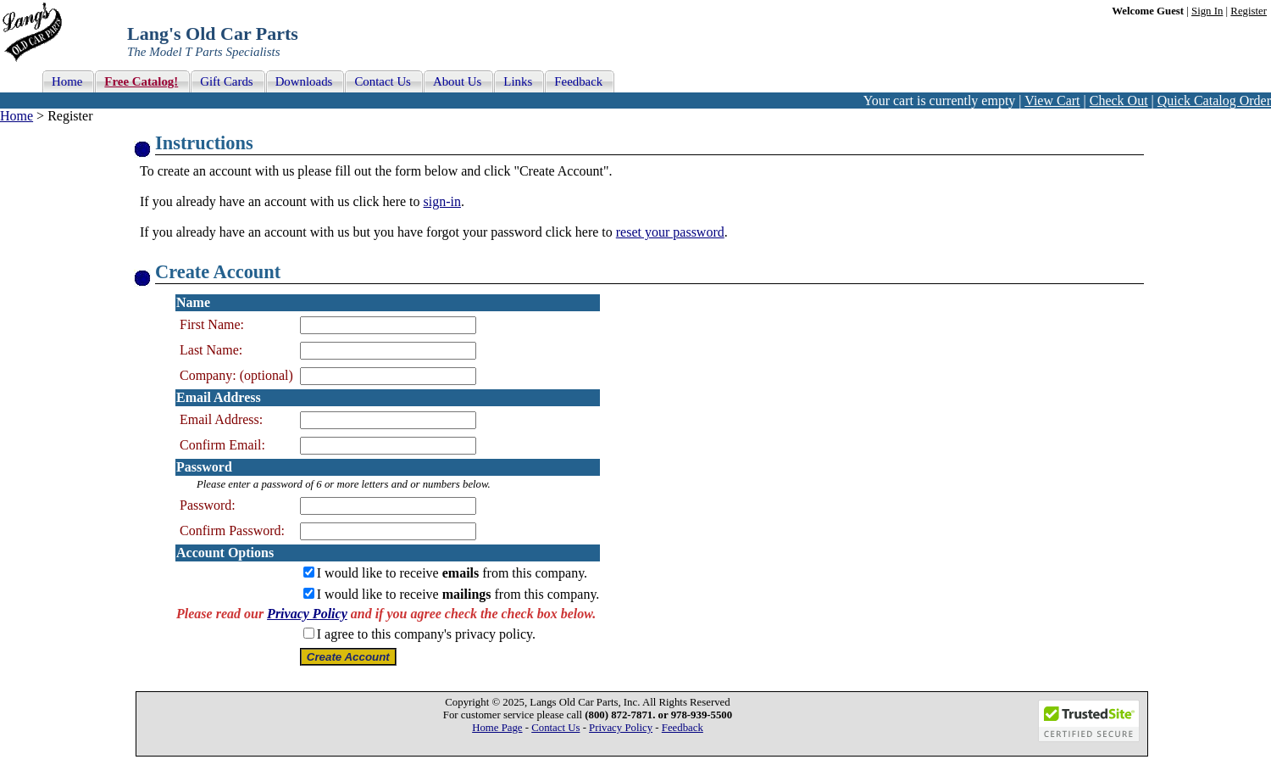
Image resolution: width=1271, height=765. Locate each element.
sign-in (442, 201)
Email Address (218, 397)
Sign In (1207, 11)
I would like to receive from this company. (452, 573)
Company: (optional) (236, 375)
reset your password (670, 232)
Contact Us (555, 728)
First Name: (212, 324)
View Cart (1052, 100)
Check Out (1119, 100)
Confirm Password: (232, 530)
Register (1248, 11)
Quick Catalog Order (1214, 100)
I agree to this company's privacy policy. (426, 634)
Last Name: (211, 350)
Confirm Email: (222, 445)
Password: (208, 505)
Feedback (682, 728)
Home (16, 116)
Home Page (497, 728)
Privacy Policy (307, 613)
